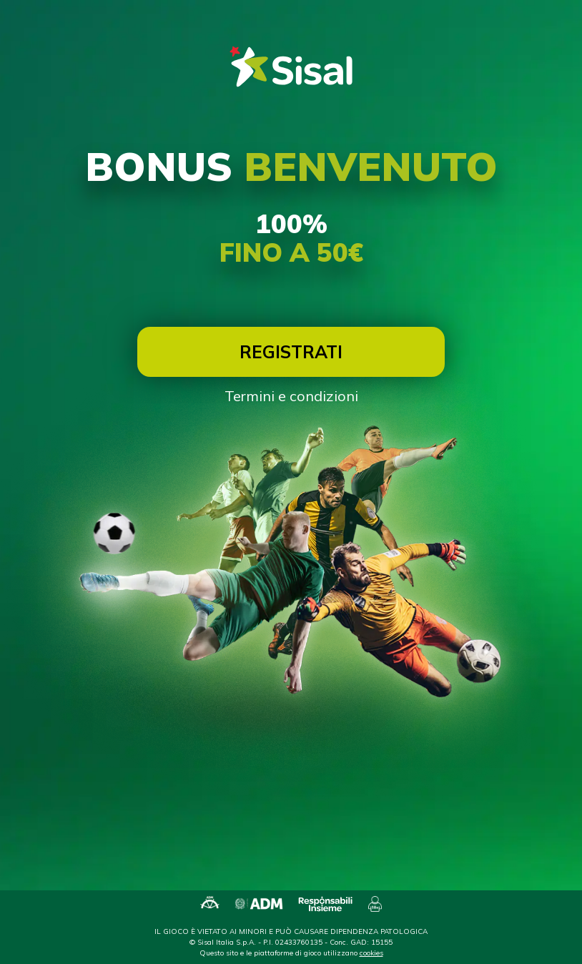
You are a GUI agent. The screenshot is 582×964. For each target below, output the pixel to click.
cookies (371, 953)
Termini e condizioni (291, 396)
